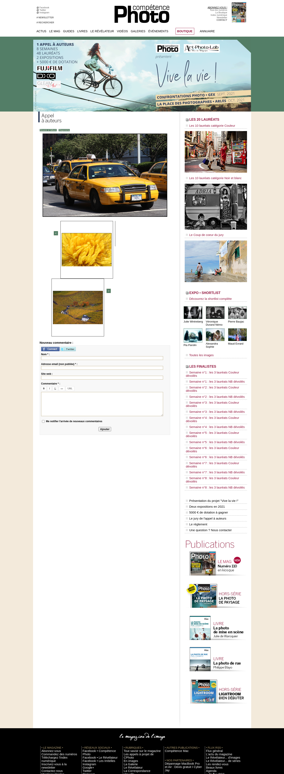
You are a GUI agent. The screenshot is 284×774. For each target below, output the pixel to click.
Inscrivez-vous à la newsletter (56, 685)
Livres (82, 31)
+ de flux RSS (213, 697)
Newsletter (222, 17)
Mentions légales (50, 691)
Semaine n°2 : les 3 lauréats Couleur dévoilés (213, 371)
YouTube (87, 701)
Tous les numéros (218, 10)
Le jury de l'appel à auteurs (205, 447)
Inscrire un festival (215, 710)
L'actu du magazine (215, 679)
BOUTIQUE (185, 31)
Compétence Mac (173, 676)
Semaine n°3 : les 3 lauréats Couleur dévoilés (213, 378)
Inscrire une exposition (217, 707)
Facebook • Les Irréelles (95, 682)
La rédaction (212, 732)
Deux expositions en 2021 (204, 438)
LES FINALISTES (211, 357)
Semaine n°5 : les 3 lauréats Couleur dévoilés (213, 394)
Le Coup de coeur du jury (201, 231)
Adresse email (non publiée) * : (59, 274)
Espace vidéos (131, 701)
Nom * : (45, 264)
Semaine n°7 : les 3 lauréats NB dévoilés (210, 414)
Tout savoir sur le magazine (137, 676)
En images (129, 682)
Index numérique (219, 15)
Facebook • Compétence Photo (98, 676)
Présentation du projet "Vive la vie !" (211, 434)
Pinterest (87, 694)
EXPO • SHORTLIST (215, 288)
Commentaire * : (50, 293)
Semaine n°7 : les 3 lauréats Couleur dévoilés (213, 410)
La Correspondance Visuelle (138, 691)
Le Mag (54, 31)
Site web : (47, 283)
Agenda (128, 694)
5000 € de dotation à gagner (206, 442)
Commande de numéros (218, 725)
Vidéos (122, 31)
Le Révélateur (102, 31)
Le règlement (196, 451)
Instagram (44, 12)
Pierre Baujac (235, 316)
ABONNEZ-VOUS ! (217, 7)
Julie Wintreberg (193, 316)
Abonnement (212, 729)
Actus (41, 31)
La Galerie (129, 685)
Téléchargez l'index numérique (57, 682)
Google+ (87, 688)
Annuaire (207, 31)
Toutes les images (197, 346)
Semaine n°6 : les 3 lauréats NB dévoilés (210, 406)
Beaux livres (212, 691)
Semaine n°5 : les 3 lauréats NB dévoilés (210, 398)
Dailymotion (88, 704)
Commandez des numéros (55, 679)
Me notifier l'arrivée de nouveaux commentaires (74, 331)
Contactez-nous (49, 688)
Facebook (44, 7)
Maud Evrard (235, 337)
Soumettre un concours (217, 713)
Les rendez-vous (214, 688)
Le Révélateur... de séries (218, 685)
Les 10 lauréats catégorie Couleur (206, 125)
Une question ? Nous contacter (207, 456)
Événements (158, 31)
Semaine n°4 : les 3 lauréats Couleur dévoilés (213, 386)
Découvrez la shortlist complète (205, 294)
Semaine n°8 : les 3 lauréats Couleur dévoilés (213, 418)
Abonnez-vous (49, 676)
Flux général (212, 676)
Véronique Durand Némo (213, 317)
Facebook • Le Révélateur (95, 679)
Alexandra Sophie (216, 337)
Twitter (43, 10)
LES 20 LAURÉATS (214, 120)
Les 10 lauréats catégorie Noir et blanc (209, 176)
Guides (68, 31)
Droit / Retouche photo (217, 735)
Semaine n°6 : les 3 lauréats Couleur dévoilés (213, 402)
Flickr (85, 697)
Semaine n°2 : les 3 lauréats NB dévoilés (210, 374)
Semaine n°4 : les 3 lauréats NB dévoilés (210, 390)
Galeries (138, 31)
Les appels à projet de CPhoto (139, 679)
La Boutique (221, 12)
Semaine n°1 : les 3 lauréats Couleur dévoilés (213, 363)
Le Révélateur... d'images (218, 682)
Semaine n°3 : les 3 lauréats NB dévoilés (210, 382)
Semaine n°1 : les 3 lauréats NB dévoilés (210, 367)
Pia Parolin (190, 339)
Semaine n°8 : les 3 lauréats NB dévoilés (210, 422)
